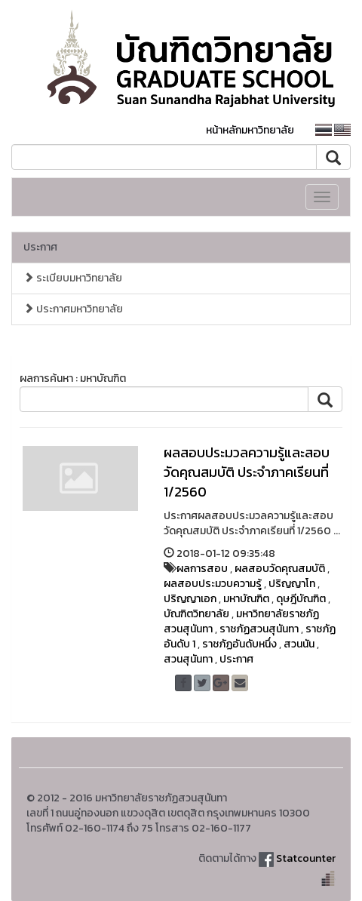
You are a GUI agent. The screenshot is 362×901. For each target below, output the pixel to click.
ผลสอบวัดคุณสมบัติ (280, 569)
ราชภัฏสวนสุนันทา (259, 629)
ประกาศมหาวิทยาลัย (73, 309)
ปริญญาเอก (190, 599)
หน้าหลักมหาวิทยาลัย (250, 130)
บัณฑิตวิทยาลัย (196, 614)
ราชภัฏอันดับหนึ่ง (239, 644)
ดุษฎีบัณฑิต (301, 599)
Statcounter (306, 858)
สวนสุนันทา (188, 659)
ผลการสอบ (202, 569)
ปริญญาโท (291, 584)
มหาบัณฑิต (246, 599)
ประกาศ (40, 247)
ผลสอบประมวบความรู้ (213, 584)
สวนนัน (299, 644)
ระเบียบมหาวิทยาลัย (72, 278)
